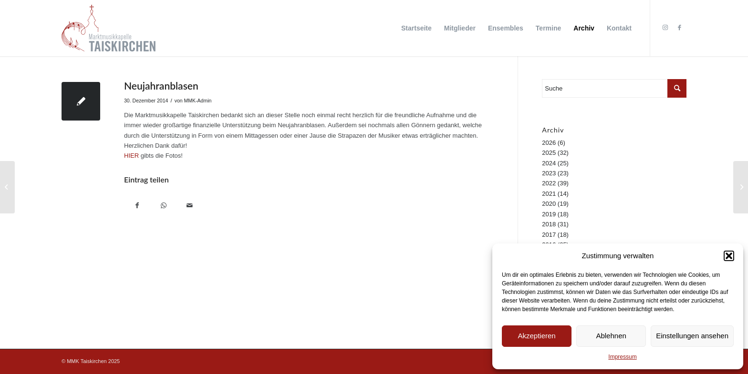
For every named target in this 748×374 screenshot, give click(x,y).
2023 (549, 173)
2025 (549, 152)
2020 (549, 203)
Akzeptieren (536, 336)
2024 (549, 163)
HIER (131, 155)
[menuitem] (416, 28)
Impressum (622, 357)
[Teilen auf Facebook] (137, 206)
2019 (549, 214)
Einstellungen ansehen (692, 336)
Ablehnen (611, 336)
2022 (549, 183)
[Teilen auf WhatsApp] (163, 206)
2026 (549, 142)
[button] (729, 256)
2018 (549, 224)
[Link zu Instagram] (665, 27)
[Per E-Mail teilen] (190, 206)
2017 (549, 234)
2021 (549, 193)
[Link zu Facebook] (679, 27)
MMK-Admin (198, 100)
